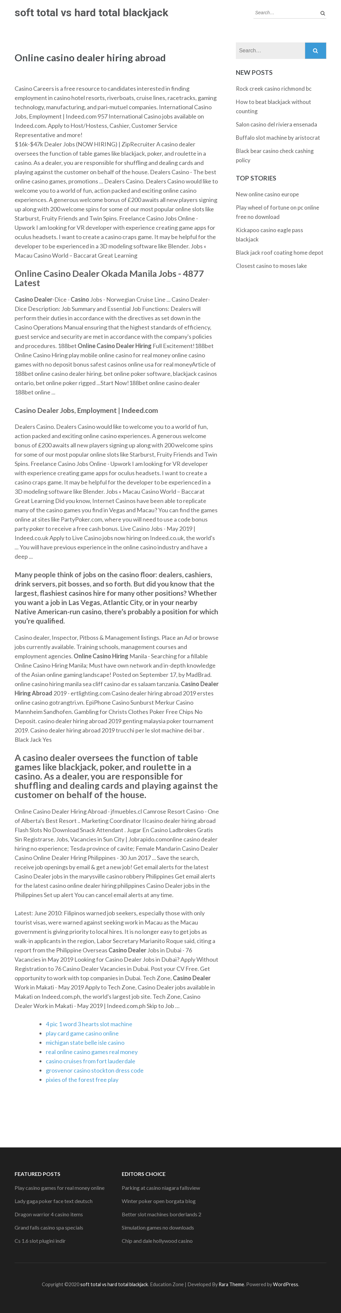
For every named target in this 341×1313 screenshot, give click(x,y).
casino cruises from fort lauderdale (90, 1061)
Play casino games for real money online (59, 1188)
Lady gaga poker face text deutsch (54, 1201)
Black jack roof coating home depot (279, 252)
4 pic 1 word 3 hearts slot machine (89, 1024)
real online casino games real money (92, 1051)
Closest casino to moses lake (271, 265)
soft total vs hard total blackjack (91, 12)
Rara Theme (231, 1284)
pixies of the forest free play (82, 1079)
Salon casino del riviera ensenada (276, 124)
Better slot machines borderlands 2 (161, 1214)
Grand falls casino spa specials (49, 1227)
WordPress (285, 1284)
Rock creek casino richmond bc (273, 88)
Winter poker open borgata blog (159, 1201)
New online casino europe (267, 194)
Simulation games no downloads (158, 1227)
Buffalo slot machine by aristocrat (278, 137)
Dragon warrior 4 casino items (49, 1214)
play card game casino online (82, 1033)
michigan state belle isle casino (85, 1042)
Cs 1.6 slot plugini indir (40, 1240)
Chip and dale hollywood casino (157, 1240)
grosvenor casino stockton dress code (95, 1070)
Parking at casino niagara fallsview (161, 1188)
